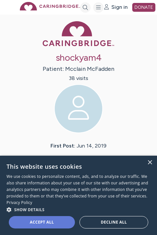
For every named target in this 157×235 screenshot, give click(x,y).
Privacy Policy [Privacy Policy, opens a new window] (19, 202)
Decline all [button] (114, 222)
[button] (78, 209)
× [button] (149, 162)
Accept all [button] (42, 222)
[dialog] (78, 195)
